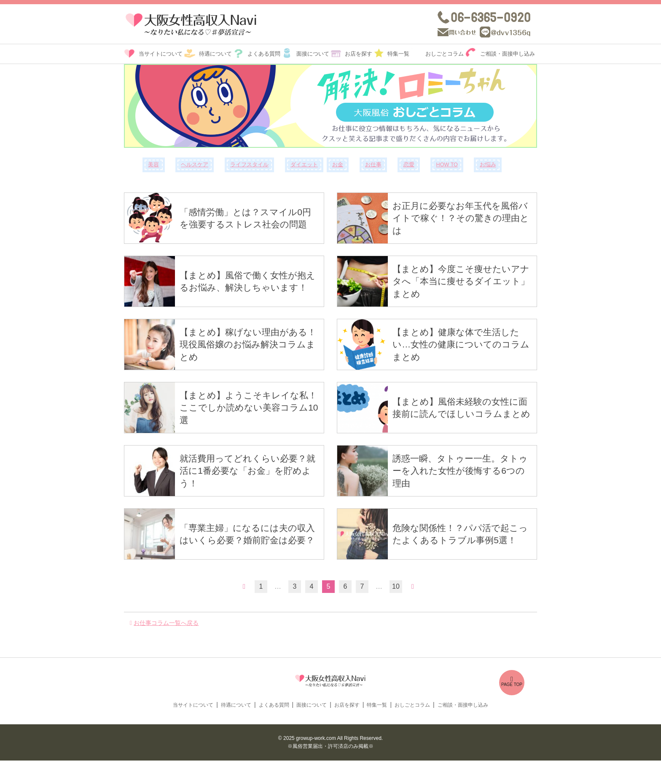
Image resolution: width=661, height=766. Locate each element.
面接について (312, 54)
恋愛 (408, 165)
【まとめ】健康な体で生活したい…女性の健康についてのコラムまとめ (460, 344)
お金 (337, 165)
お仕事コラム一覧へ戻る (166, 622)
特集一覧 (398, 54)
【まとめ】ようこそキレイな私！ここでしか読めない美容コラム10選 (249, 407)
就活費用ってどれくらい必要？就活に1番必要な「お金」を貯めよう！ (247, 471)
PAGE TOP (511, 681)
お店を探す (358, 54)
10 (396, 586)
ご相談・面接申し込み (507, 54)
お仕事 (373, 165)
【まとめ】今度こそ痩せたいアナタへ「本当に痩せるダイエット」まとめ (460, 281)
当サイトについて (161, 54)
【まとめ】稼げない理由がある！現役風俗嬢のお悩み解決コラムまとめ (248, 344)
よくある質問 (263, 54)
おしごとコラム (444, 54)
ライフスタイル (249, 165)
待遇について (215, 54)
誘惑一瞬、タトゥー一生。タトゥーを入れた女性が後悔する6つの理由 (460, 471)
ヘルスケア (194, 165)
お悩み (488, 165)
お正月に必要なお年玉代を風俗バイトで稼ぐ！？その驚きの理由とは (460, 218)
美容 (153, 165)
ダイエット (304, 165)
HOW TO (447, 165)
